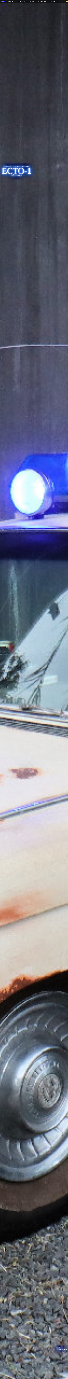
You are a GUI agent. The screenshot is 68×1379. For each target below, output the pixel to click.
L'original (22, 1)
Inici (3, 1)
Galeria (32, 1)
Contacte (52, 1)
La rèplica (11, 1)
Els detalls (42, 1)
